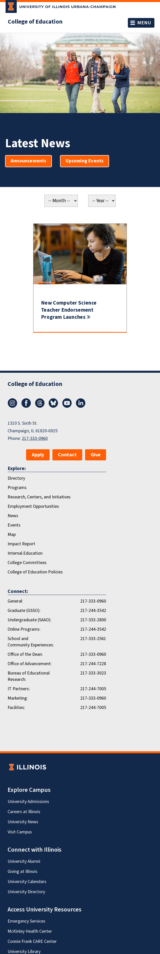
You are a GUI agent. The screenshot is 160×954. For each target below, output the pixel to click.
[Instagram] (12, 406)
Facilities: (16, 707)
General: (15, 601)
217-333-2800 (93, 620)
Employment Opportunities (33, 506)
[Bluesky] (53, 406)
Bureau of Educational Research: (29, 676)
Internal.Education (25, 553)
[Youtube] (67, 406)
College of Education (35, 22)
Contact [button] (67, 454)
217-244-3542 (93, 610)
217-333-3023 (93, 673)
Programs (17, 487)
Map (12, 534)
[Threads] (39, 406)
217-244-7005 (93, 689)
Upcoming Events (85, 161)
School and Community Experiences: (31, 641)
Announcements (28, 161)
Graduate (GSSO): (24, 610)
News (13, 516)
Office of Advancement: (30, 664)
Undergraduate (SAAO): (29, 620)
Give (96, 454)
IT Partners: (19, 689)
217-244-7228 (93, 664)
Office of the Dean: (25, 654)
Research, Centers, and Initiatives (39, 497)
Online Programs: (24, 629)
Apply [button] (38, 454)
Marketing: (18, 698)
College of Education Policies (35, 572)
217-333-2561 (93, 638)
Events (14, 525)
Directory (16, 478)
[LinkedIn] (80, 406)
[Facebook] (26, 406)
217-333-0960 (35, 438)
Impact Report (21, 544)
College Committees (27, 562)
